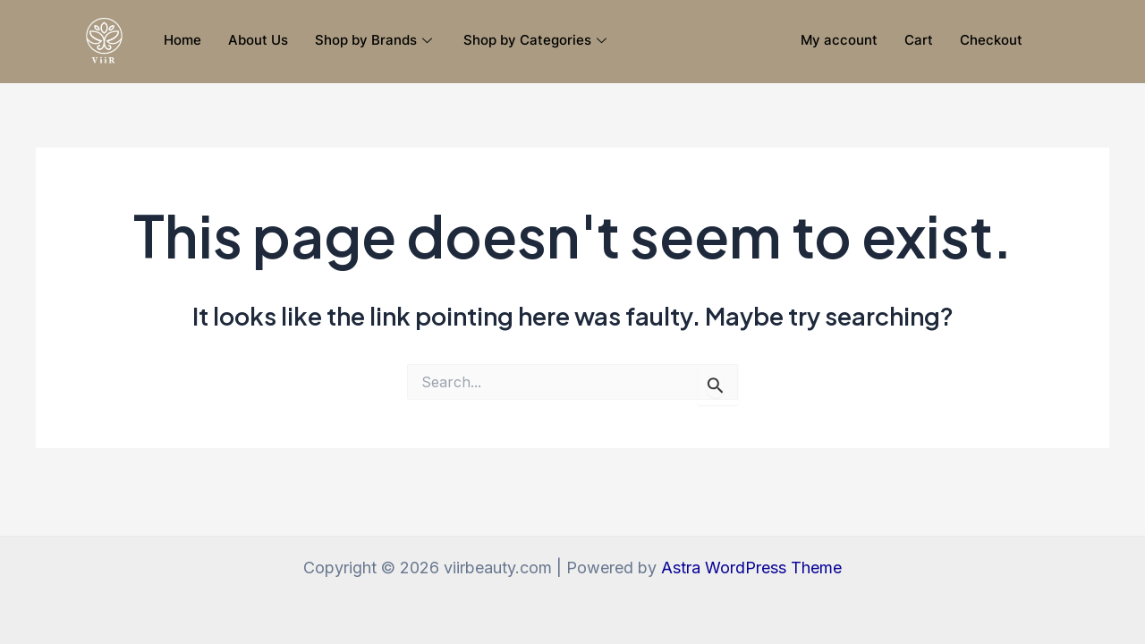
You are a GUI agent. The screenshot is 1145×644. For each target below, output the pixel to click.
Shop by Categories (537, 39)
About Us (258, 39)
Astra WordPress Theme (751, 567)
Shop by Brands (376, 39)
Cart (918, 39)
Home (182, 39)
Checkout (991, 39)
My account (839, 39)
